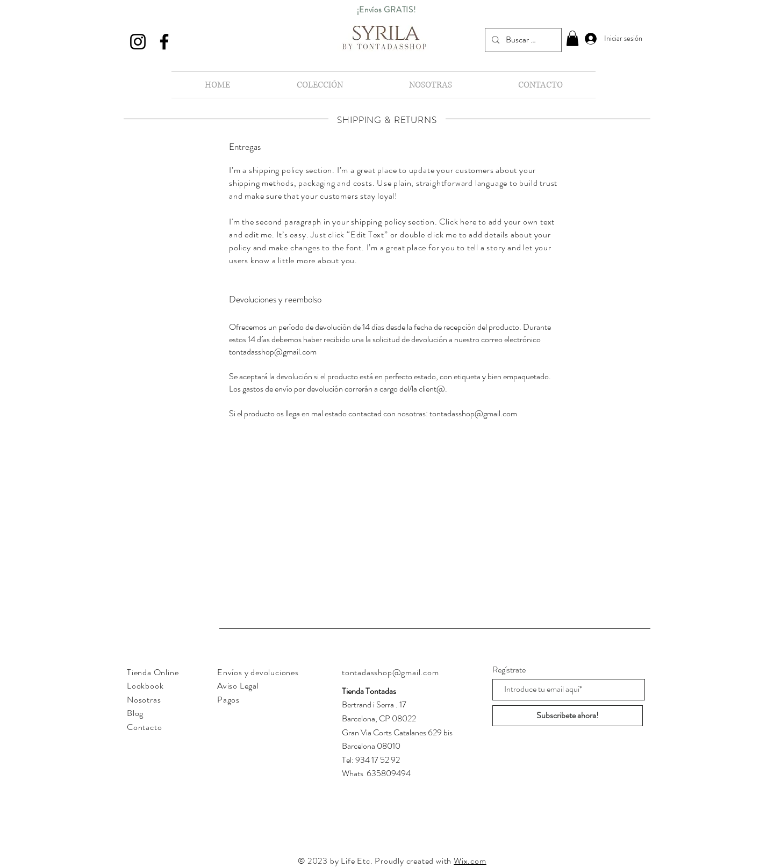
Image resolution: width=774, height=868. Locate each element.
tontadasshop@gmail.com (273, 351)
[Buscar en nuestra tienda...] (522, 40)
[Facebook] (164, 41)
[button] (572, 38)
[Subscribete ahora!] (567, 715)
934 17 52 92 (377, 760)
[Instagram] (137, 41)
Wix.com (470, 861)
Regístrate (509, 670)
